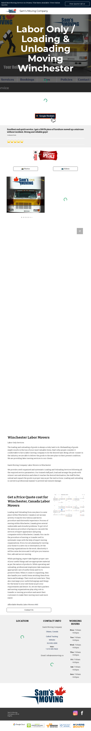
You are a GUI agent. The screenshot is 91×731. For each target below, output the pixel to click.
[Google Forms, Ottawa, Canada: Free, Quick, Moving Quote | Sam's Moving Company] (45, 328)
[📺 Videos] (65, 169)
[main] (45, 48)
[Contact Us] (29, 610)
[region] (45, 4)
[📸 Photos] (25, 169)
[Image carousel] (25, 197)
